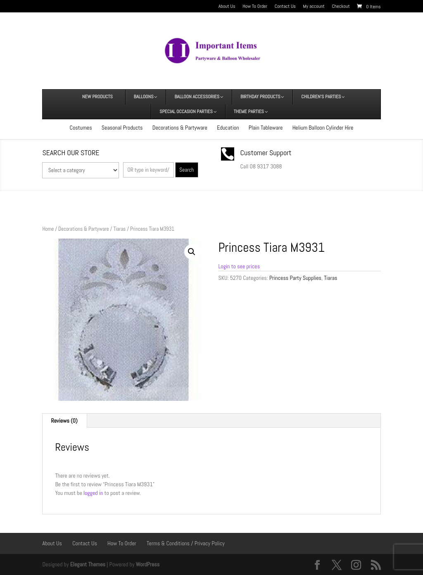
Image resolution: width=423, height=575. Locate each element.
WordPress (148, 564)
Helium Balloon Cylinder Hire (323, 127)
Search (186, 169)
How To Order (254, 6)
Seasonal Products (122, 127)
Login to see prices (239, 266)
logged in (93, 493)
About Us (227, 6)
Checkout (341, 6)
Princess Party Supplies (295, 278)
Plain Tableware (266, 127)
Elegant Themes (87, 564)
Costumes (81, 127)
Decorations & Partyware (179, 127)
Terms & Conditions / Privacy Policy (186, 543)
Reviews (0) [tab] (64, 420)
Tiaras (119, 228)
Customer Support (266, 152)
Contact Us (285, 6)
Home (48, 228)
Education (228, 127)
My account (314, 6)
